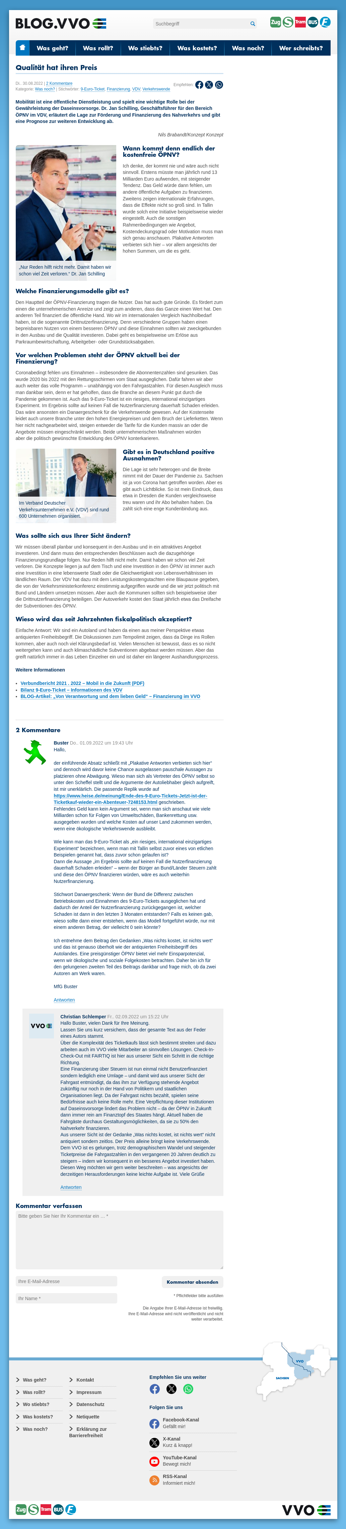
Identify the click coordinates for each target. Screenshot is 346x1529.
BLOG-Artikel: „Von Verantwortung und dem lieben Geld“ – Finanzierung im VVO (110, 696)
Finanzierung (118, 89)
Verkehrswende (156, 89)
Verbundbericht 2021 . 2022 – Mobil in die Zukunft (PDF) (83, 683)
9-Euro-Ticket (93, 89)
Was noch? (248, 48)
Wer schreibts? (301, 48)
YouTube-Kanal (173, 1461)
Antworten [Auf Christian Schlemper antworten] (71, 1187)
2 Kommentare (59, 83)
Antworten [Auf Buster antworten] (64, 1000)
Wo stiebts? (145, 48)
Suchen (252, 24)
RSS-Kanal (172, 1480)
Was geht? (52, 48)
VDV (136, 89)
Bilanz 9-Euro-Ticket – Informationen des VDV (72, 690)
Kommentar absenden (192, 1282)
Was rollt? (98, 48)
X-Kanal (170, 1442)
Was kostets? (197, 48)
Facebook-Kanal (174, 1423)
